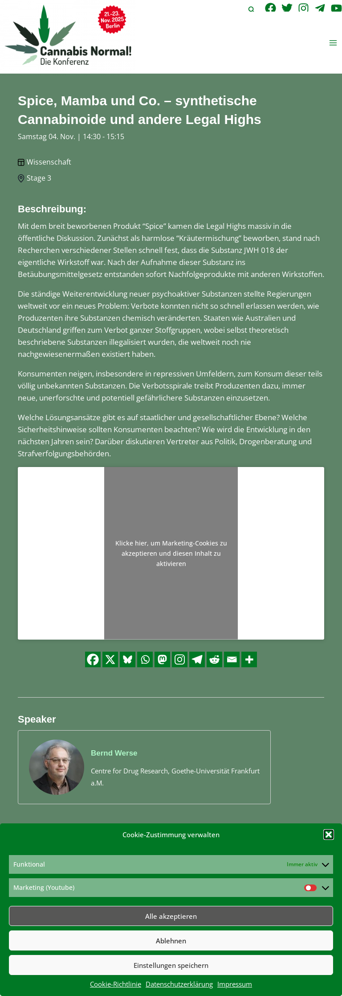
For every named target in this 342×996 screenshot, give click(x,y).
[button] (328, 834)
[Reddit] (214, 659)
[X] (110, 659)
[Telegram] (320, 8)
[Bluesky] (127, 659)
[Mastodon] (162, 659)
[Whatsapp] (145, 659)
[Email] (232, 659)
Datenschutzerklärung (179, 983)
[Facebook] (270, 8)
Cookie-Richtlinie (115, 983)
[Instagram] (303, 8)
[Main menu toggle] (333, 42)
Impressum (234, 983)
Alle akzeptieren (171, 916)
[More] (249, 659)
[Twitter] (287, 8)
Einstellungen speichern (171, 965)
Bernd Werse (114, 753)
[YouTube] (336, 8)
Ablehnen (171, 940)
